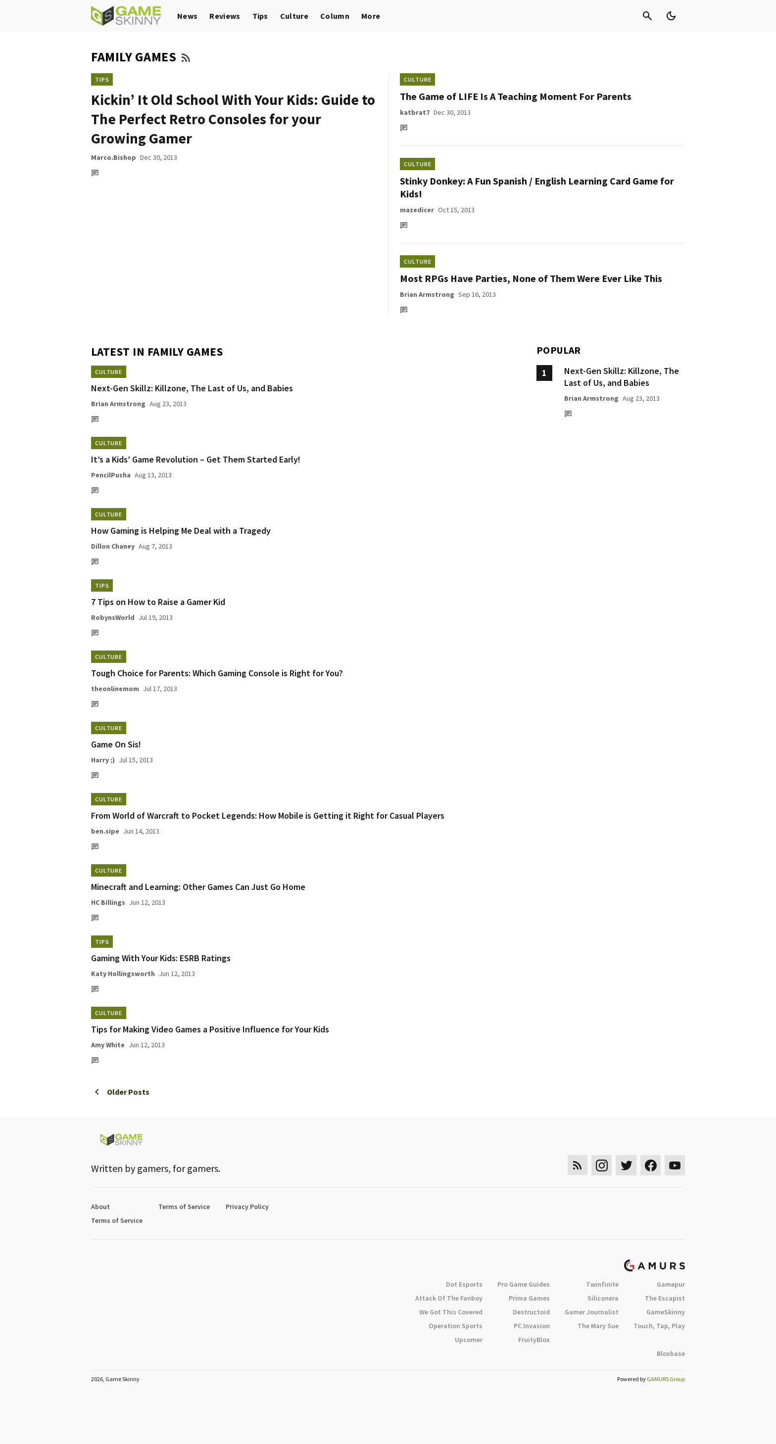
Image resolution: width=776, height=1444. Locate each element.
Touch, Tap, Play (659, 1325)
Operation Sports (456, 1325)
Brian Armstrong (427, 294)
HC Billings (108, 902)
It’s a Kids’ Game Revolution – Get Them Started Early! (195, 459)
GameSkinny (665, 1311)
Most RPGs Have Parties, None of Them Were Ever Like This (531, 278)
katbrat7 (415, 112)
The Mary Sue (598, 1325)
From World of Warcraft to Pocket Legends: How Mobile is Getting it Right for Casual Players (267, 815)
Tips (260, 16)
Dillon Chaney (113, 546)
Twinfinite (602, 1284)
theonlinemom (115, 688)
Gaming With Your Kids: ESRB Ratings (161, 958)
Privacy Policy (247, 1206)
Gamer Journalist (592, 1311)
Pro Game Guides (523, 1284)
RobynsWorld (113, 617)
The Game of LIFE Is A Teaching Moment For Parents (515, 96)
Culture (294, 16)
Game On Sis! (116, 744)
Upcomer (469, 1339)
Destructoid (531, 1311)
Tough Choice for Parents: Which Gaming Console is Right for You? (217, 673)
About (100, 1206)
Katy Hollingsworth (123, 973)
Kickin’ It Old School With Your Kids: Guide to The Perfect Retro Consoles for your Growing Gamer (233, 119)
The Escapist (665, 1298)
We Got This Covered (451, 1311)
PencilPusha (111, 474)
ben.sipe (105, 831)
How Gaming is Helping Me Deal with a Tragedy (181, 530)
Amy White (108, 1044)
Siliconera (603, 1298)
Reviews (224, 16)
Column (334, 16)
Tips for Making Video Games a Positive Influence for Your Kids (210, 1029)
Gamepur (671, 1284)
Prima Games (529, 1298)
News (187, 16)
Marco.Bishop (113, 157)
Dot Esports (464, 1284)
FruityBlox (534, 1339)
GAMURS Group (666, 1379)
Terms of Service (184, 1206)
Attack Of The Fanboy (449, 1298)
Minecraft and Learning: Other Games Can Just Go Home (198, 886)
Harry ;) (103, 759)
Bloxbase (671, 1353)
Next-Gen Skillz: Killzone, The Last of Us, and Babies (192, 388)
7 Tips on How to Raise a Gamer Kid (158, 601)
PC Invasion (532, 1325)
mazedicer (417, 209)
